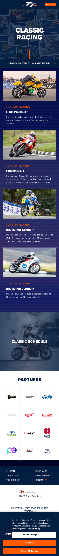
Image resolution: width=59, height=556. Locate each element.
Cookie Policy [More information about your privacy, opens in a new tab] (34, 531)
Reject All (29, 545)
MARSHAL (46, 475)
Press (38, 475)
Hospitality (41, 471)
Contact (39, 480)
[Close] (55, 518)
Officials (10, 471)
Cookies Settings (29, 537)
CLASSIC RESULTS (41, 63)
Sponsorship (13, 480)
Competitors (13, 475)
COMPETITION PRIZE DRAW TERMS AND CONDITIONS (29, 510)
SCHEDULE (51, 4)
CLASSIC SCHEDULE (19, 63)
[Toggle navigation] (5, 5)
